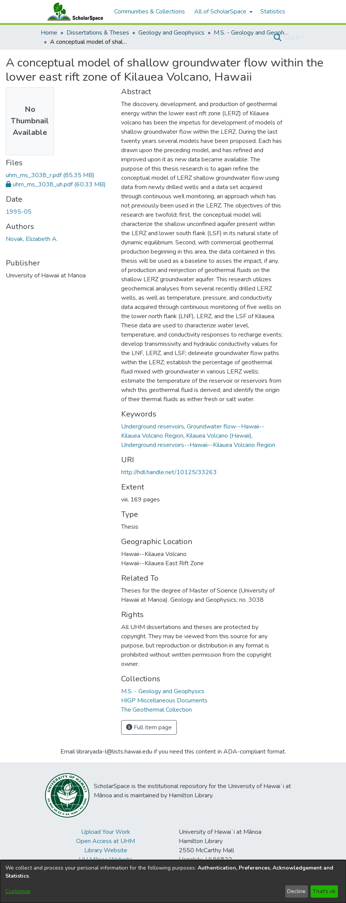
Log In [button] (293, 37)
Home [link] (49, 32)
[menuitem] (223, 11)
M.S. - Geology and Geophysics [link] (252, 32)
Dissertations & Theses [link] (98, 32)
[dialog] (173, 881)
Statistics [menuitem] (272, 11)
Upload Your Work (105, 832)
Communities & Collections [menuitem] (149, 11)
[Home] (73, 11)
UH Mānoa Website (106, 859)
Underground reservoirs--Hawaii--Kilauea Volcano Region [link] (198, 445)
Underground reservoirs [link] (152, 426)
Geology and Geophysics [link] (171, 32)
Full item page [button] (149, 727)
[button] (277, 37)
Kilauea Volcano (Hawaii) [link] (218, 436)
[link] (50, 175)
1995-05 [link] (19, 211)
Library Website (105, 850)
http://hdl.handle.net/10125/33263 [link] (169, 472)
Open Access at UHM (105, 841)
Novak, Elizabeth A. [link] (32, 239)
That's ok (324, 891)
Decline (296, 891)
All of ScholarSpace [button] (220, 11)
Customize (17, 891)
